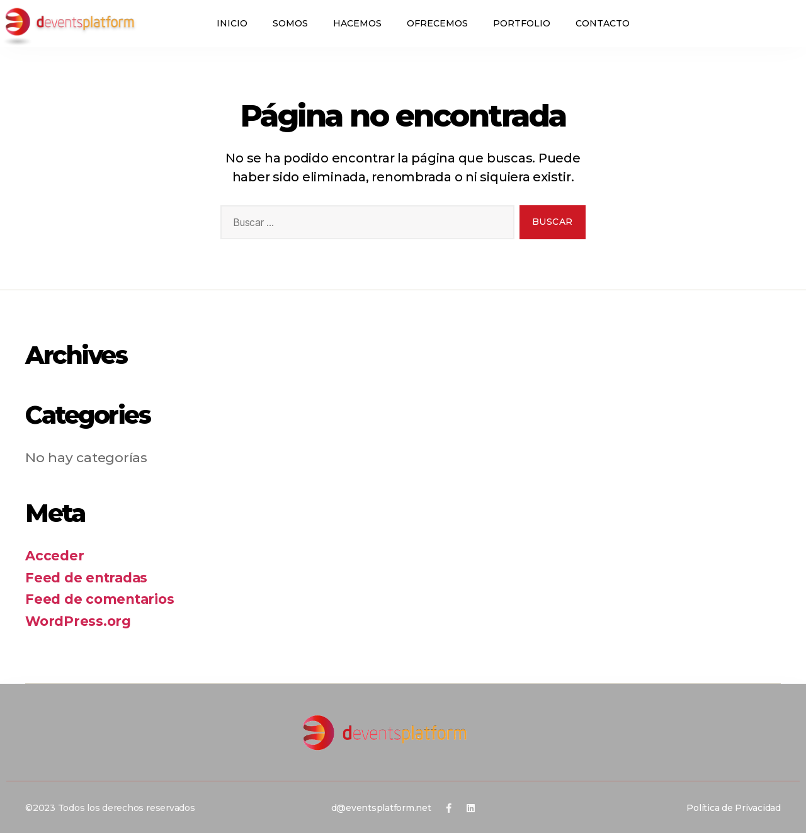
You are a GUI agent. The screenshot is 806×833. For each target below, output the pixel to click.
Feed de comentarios (99, 599)
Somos (290, 23)
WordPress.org (78, 621)
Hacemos (357, 23)
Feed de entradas (86, 578)
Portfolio (521, 23)
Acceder (54, 556)
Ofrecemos (437, 23)
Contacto (603, 23)
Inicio (232, 23)
